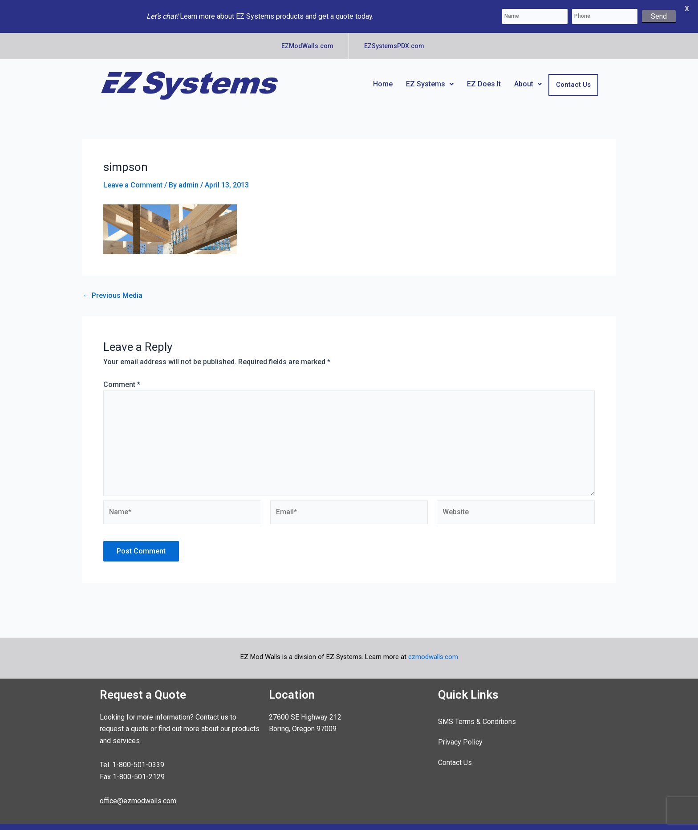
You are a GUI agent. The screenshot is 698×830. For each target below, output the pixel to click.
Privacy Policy (460, 733)
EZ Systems (430, 75)
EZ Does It (484, 75)
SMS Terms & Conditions (477, 713)
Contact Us (573, 76)
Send (659, 16)
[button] (429, 75)
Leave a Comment (132, 176)
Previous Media (112, 287)
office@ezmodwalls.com (138, 792)
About (528, 75)
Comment (121, 376)
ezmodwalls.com (433, 648)
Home (383, 75)
